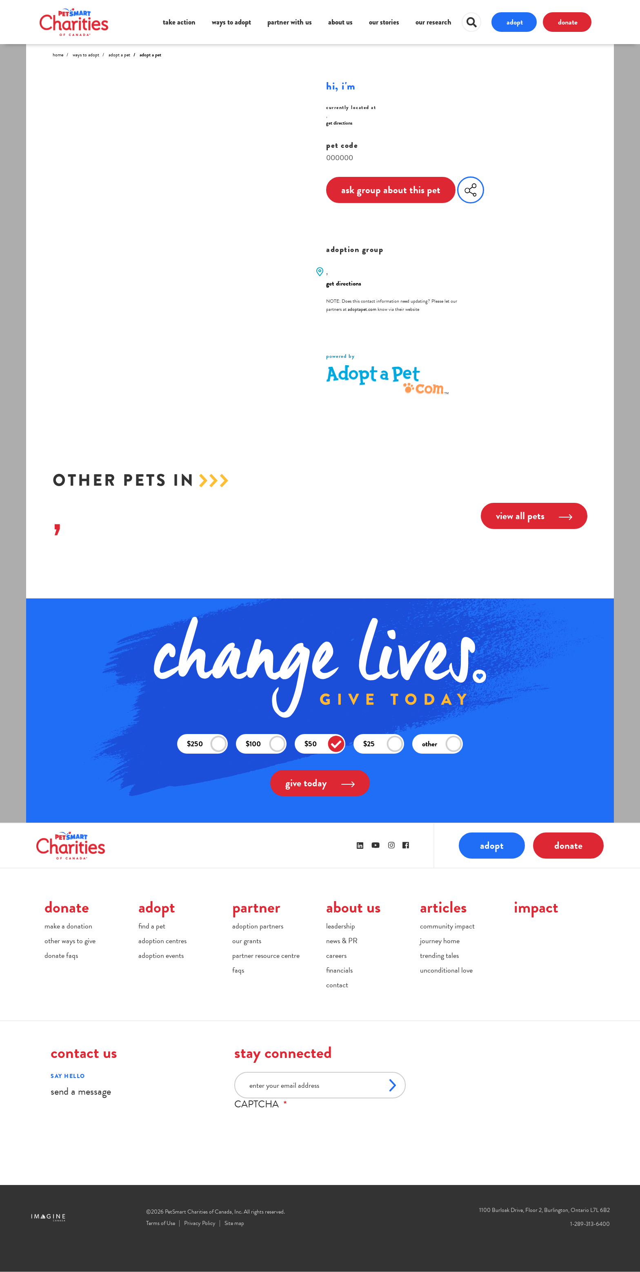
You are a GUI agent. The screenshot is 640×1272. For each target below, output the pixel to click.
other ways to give (70, 940)
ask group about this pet (390, 189)
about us (340, 22)
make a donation (68, 925)
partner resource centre (266, 955)
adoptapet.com (362, 309)
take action (179, 22)
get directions (339, 123)
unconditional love (446, 969)
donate (568, 21)
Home (58, 54)
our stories (384, 22)
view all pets (534, 515)
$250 (207, 744)
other (442, 744)
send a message (81, 1091)
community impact (447, 925)
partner (256, 907)
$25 (383, 744)
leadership (340, 925)
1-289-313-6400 (590, 1224)
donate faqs (61, 955)
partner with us (289, 22)
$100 (266, 744)
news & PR (342, 940)
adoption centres (162, 940)
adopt (515, 21)
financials (339, 969)
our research (433, 22)
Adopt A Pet (119, 54)
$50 (324, 744)
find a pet (151, 925)
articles (443, 907)
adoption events (161, 955)
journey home (440, 940)
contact (337, 984)
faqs (238, 969)
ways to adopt (231, 22)
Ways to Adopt (86, 54)
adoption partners (257, 925)
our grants (246, 940)
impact (536, 907)
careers (336, 955)
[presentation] (296, 1126)
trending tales (439, 955)
